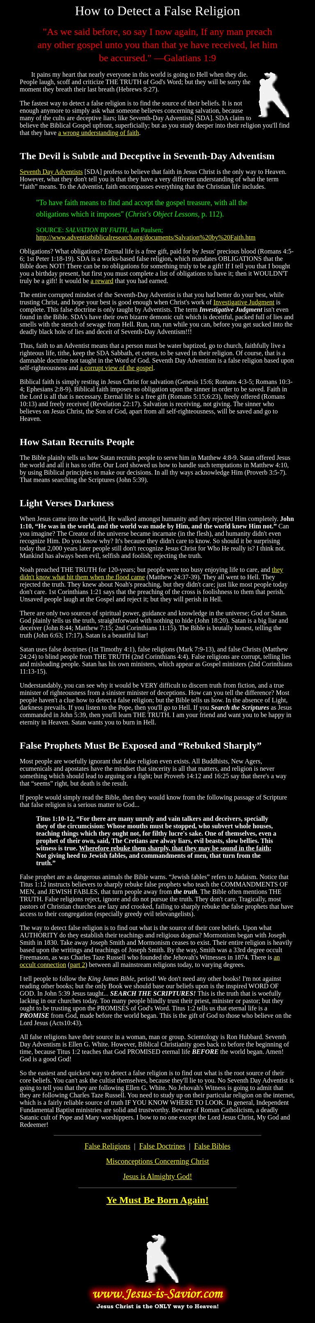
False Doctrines (162, 1146)
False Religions (107, 1146)
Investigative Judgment (243, 302)
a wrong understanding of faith (98, 132)
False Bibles (212, 1146)
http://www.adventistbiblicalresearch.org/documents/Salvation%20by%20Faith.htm (146, 237)
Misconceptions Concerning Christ (157, 1161)
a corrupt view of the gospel (116, 367)
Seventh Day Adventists (51, 171)
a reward (102, 280)
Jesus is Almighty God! (157, 1176)
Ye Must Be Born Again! (157, 1200)
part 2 (77, 964)
